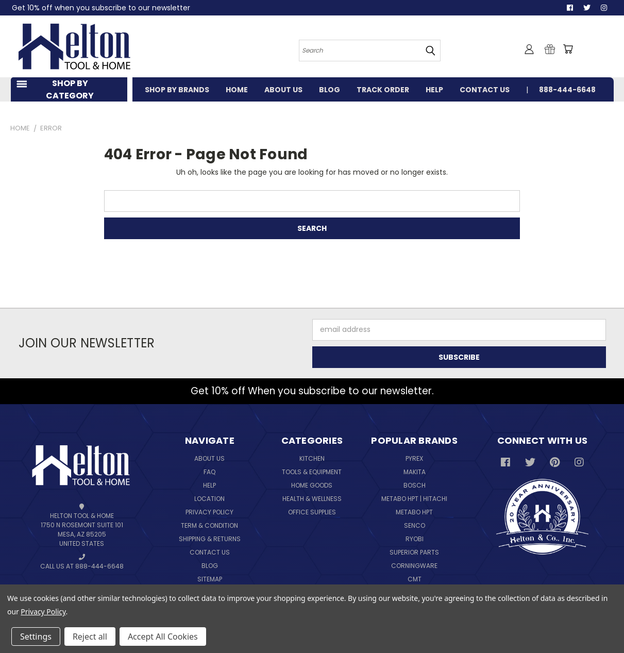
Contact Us (210, 552)
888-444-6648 (567, 90)
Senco (414, 525)
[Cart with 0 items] (568, 49)
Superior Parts (414, 552)
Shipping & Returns (210, 538)
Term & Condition (209, 525)
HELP (434, 90)
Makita (414, 471)
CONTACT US (485, 90)
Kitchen (312, 458)
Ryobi (415, 538)
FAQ (209, 471)
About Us (209, 458)
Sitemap (209, 579)
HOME (237, 90)
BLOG (329, 90)
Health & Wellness (312, 498)
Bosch (414, 485)
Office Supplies (312, 512)
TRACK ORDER (383, 90)
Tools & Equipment (312, 471)
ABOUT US (283, 90)
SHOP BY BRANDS (177, 90)
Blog (209, 565)
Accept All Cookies (163, 636)
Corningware (414, 565)
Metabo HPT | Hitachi (414, 498)
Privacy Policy (209, 512)
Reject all (90, 636)
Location (209, 498)
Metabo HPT (414, 512)
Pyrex (414, 458)
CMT (414, 579)
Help (209, 485)
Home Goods (311, 485)
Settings (36, 636)
